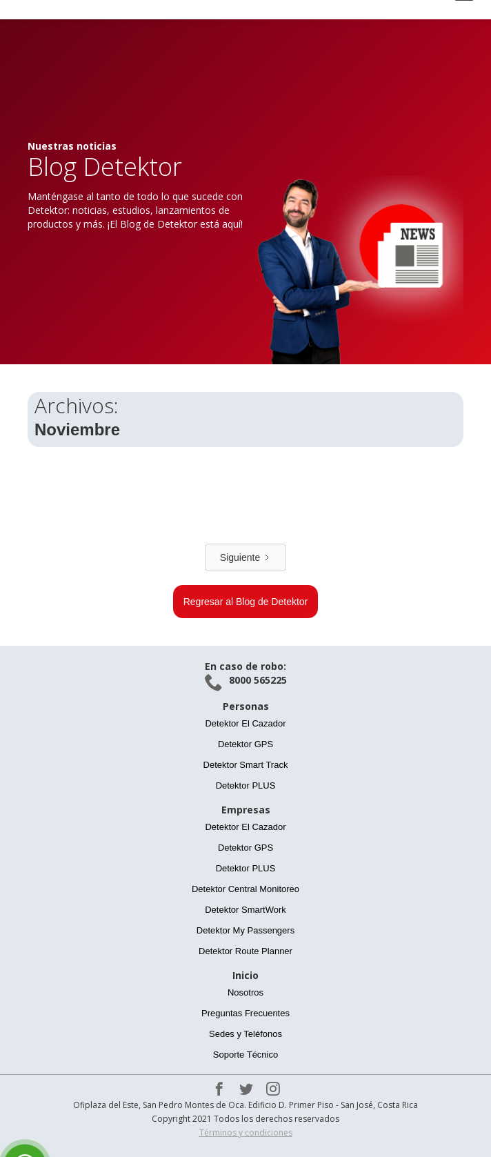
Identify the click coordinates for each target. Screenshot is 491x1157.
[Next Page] (245, 557)
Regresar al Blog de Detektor (245, 601)
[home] (145, 9)
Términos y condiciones (245, 1132)
